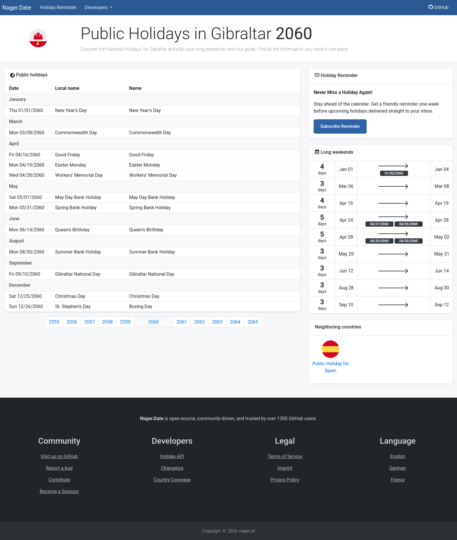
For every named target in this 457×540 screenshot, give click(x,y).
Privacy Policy (284, 480)
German (397, 468)
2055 (54, 322)
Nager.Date (16, 7)
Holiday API (172, 456)
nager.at (247, 531)
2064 (235, 322)
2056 (72, 322)
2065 (253, 322)
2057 (90, 322)
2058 (107, 322)
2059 (125, 322)
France (398, 480)
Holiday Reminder (58, 7)
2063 (217, 322)
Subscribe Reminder (340, 126)
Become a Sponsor (59, 491)
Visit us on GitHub (59, 456)
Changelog (172, 468)
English (397, 456)
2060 (153, 322)
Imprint (284, 468)
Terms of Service (285, 456)
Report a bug (59, 468)
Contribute (59, 480)
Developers (97, 7)
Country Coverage (172, 480)
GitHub (438, 7)
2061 (182, 322)
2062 (199, 322)
